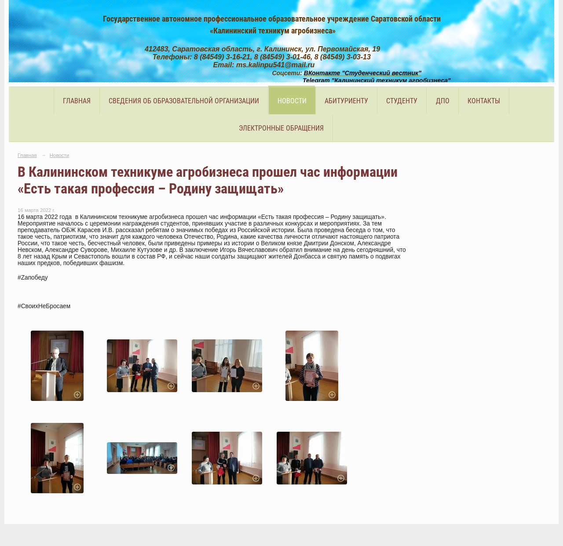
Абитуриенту (346, 101)
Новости (292, 101)
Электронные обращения (281, 128)
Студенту (401, 101)
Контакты (484, 101)
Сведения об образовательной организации (184, 101)
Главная (77, 101)
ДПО (443, 101)
